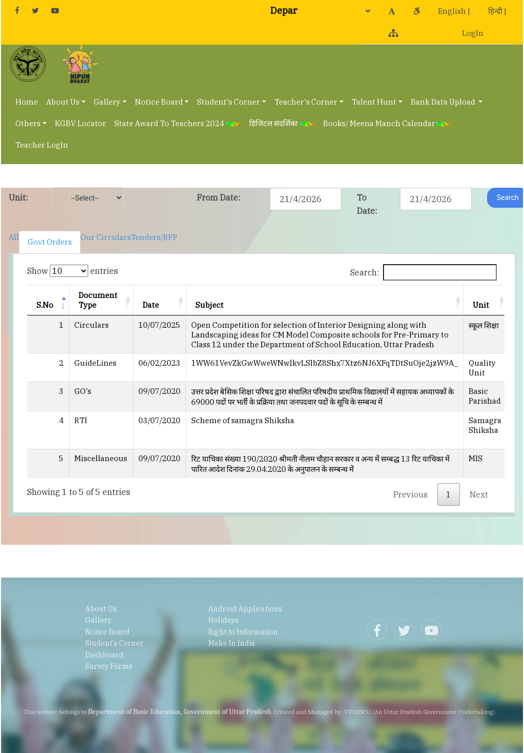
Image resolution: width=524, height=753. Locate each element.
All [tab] (14, 237)
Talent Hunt (374, 102)
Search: (423, 272)
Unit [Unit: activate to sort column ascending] (481, 305)
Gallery (107, 102)
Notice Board (159, 102)
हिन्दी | (497, 11)
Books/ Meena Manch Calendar (387, 123)
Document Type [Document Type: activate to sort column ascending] (97, 300)
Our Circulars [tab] (105, 237)
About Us (62, 102)
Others (28, 123)
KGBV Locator (80, 123)
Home (26, 102)
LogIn (472, 33)
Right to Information (243, 632)
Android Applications (245, 608)
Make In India (231, 643)
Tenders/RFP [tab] (154, 237)
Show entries (72, 271)
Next (479, 494)
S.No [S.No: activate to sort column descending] (44, 305)
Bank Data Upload (444, 102)
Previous (410, 494)
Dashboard (104, 655)
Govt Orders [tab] (50, 242)
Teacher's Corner (305, 102)
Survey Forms (108, 666)
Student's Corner (228, 102)
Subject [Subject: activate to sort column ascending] (209, 305)
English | (454, 11)
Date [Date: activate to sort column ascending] (151, 305)
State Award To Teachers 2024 (177, 123)
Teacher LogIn (41, 145)
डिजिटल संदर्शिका (282, 123)
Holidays (223, 620)
